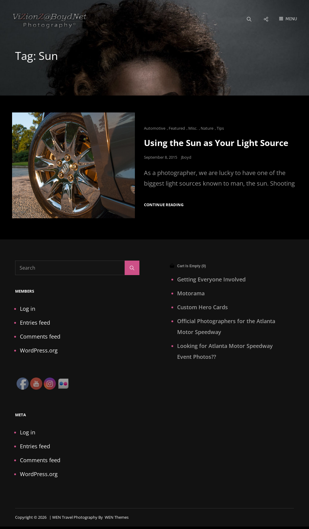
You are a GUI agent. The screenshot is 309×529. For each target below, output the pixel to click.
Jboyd (186, 157)
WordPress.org (39, 350)
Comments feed (40, 336)
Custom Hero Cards (202, 307)
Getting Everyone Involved (211, 279)
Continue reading (163, 205)
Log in (27, 309)
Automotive (154, 128)
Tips (220, 128)
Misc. (192, 128)
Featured (177, 128)
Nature (207, 128)
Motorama (191, 293)
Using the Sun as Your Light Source (216, 143)
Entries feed (35, 322)
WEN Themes (117, 517)
